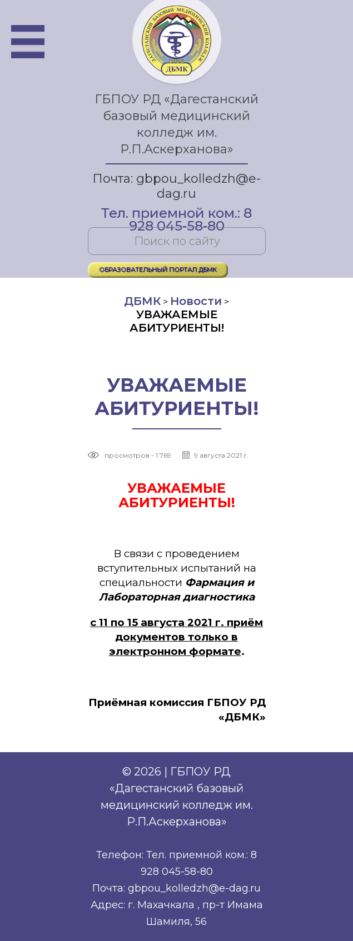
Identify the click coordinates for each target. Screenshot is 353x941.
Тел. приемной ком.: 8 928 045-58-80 (176, 214)
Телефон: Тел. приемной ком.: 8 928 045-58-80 (176, 863)
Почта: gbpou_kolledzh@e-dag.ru (176, 186)
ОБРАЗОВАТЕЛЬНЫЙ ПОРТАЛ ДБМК (158, 269)
